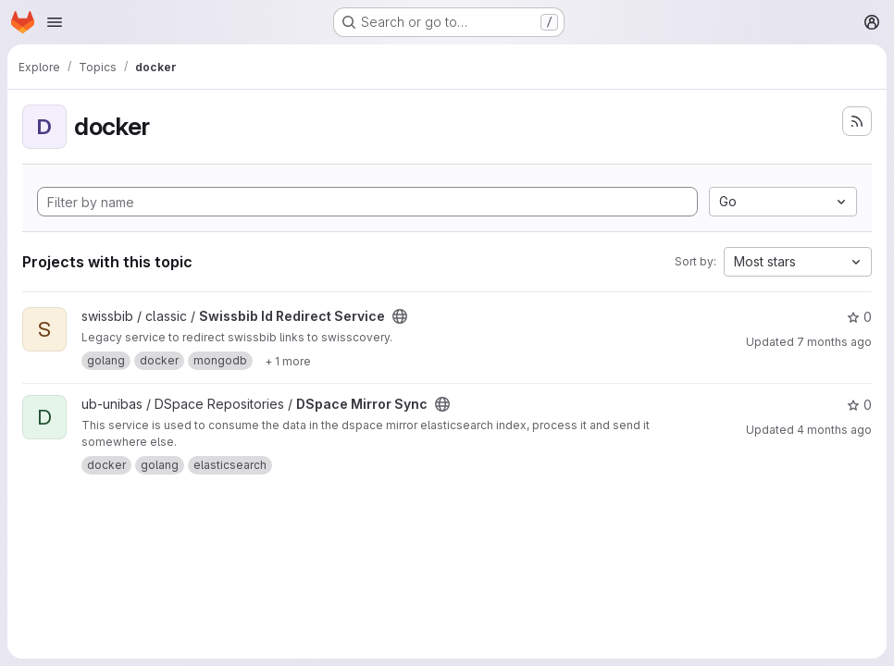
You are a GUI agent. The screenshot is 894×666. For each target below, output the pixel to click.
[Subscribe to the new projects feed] (857, 121)
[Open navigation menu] (54, 22)
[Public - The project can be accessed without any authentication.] (399, 316)
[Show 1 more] (287, 361)
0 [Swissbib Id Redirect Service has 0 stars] (859, 317)
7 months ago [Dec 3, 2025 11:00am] (834, 342)
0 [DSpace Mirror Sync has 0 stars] (859, 405)
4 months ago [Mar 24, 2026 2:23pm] (834, 430)
